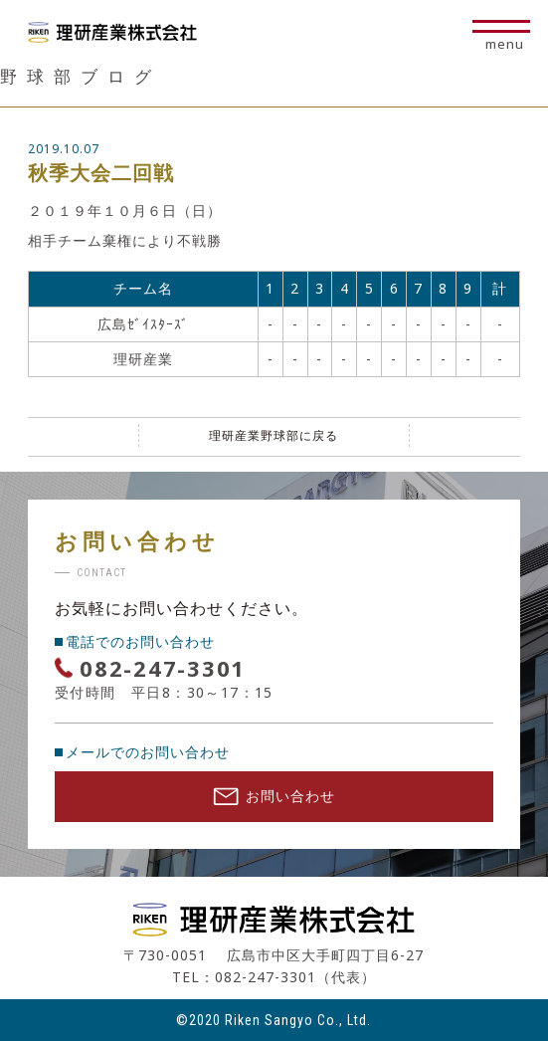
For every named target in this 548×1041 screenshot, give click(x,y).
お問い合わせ (274, 795)
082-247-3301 (163, 668)
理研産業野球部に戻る (273, 435)
